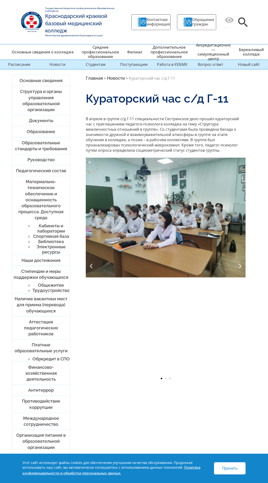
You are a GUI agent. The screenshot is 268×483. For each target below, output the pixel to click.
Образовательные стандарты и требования (41, 145)
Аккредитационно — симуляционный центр (213, 52)
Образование (41, 131)
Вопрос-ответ (210, 64)
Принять (229, 468)
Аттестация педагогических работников (41, 327)
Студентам (96, 64)
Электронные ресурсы (51, 249)
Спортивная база (51, 236)
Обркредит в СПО (51, 358)
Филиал (134, 52)
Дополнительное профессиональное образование (169, 52)
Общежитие (51, 285)
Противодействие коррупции (41, 404)
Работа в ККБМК (172, 64)
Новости (57, 64)
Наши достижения (40, 260)
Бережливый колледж (251, 52)
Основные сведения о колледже (43, 52)
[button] (91, 266)
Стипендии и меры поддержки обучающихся (41, 274)
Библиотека (51, 241)
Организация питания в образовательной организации (41, 441)
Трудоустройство (51, 290)
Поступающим (134, 64)
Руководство (41, 159)
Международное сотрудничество (41, 421)
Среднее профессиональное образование (100, 52)
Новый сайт (249, 64)
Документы (41, 120)
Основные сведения (41, 80)
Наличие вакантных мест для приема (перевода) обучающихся (41, 304)
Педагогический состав (41, 170)
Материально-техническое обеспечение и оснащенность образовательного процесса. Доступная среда (41, 199)
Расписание (19, 64)
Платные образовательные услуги (41, 347)
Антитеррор (41, 390)
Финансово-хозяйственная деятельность (41, 373)
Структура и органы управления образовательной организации (41, 100)
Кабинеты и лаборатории (51, 228)
